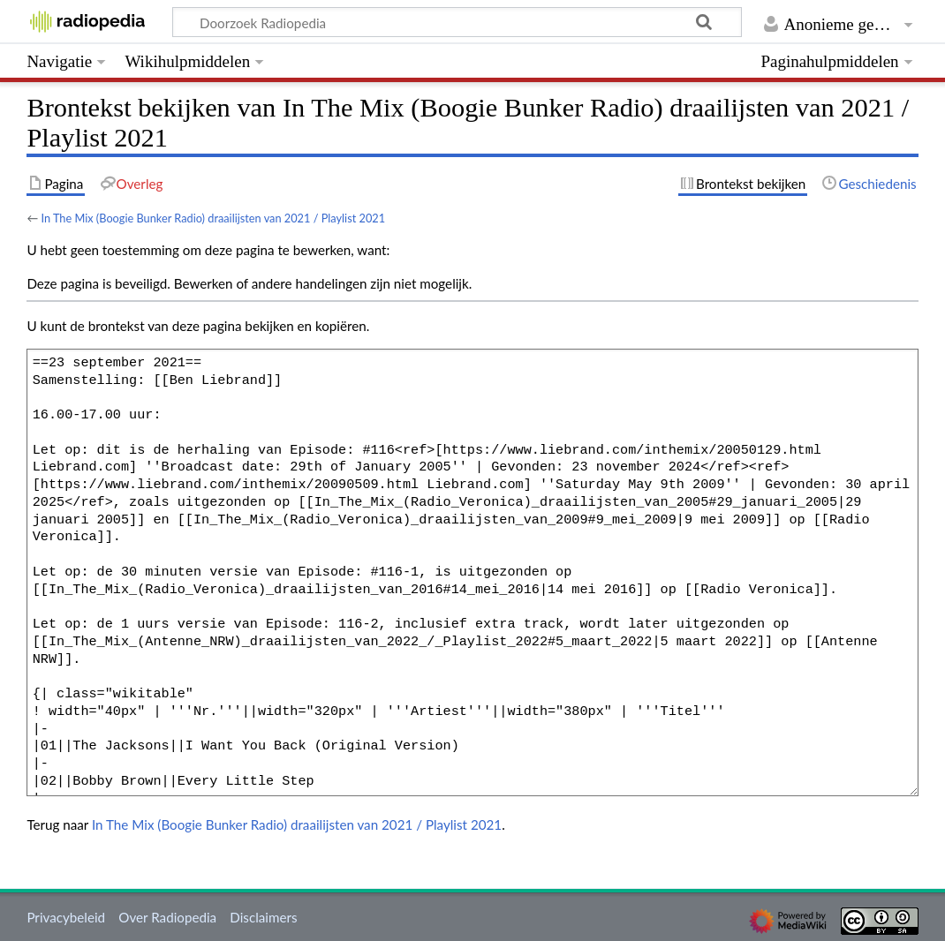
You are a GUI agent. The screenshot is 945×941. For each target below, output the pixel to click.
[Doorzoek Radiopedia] (457, 22)
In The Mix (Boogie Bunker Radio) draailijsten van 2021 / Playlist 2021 (213, 218)
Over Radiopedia (167, 917)
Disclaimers (263, 917)
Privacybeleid (65, 917)
